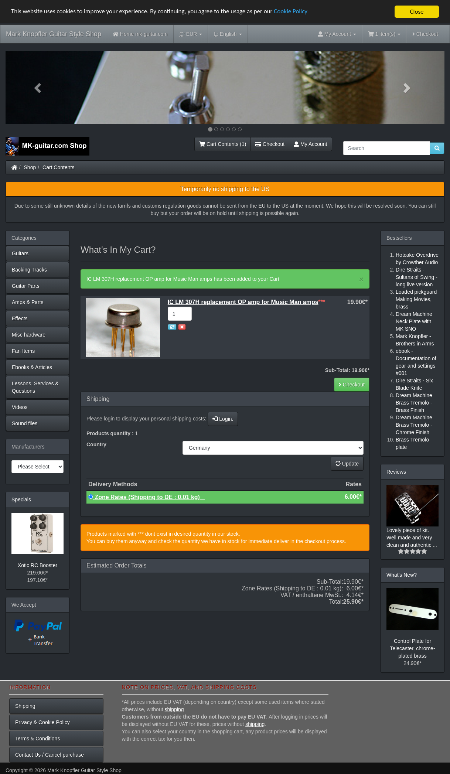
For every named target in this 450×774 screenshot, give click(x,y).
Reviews (396, 472)
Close (416, 12)
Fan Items (23, 351)
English (228, 34)
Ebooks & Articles (32, 367)
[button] (38, 87)
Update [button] (347, 464)
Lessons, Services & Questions (35, 387)
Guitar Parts (26, 286)
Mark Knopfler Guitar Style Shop (53, 34)
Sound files (24, 423)
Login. (222, 419)
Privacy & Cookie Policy (42, 722)
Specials (21, 499)
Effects (20, 318)
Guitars (20, 253)
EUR (191, 34)
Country (96, 444)
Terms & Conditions (37, 738)
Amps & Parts (28, 302)
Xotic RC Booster (37, 565)
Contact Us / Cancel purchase (49, 755)
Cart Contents (58, 167)
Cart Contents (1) (222, 144)
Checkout (425, 34)
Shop (30, 167)
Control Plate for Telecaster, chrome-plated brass (412, 648)
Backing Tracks (29, 270)
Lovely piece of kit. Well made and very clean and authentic (409, 537)
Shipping (25, 706)
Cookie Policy (291, 12)
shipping (174, 709)
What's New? (401, 575)
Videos (20, 407)
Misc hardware (28, 335)
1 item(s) (384, 34)
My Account (310, 144)
